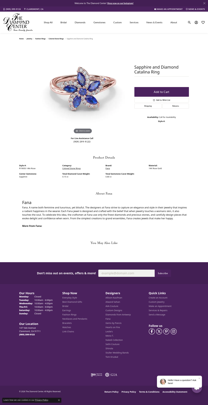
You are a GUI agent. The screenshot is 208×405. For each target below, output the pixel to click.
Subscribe (163, 273)
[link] (12, 9)
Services (134, 22)
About (173, 22)
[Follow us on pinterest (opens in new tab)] (166, 331)
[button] (189, 22)
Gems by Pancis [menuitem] (114, 323)
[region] (82, 89)
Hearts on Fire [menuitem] (113, 327)
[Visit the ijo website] (96, 375)
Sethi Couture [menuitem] (113, 344)
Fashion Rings (40, 39)
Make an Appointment (160, 306)
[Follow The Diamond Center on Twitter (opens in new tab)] (159, 331)
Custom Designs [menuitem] (114, 310)
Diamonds (80, 22)
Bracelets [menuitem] (67, 323)
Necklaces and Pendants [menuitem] (74, 318)
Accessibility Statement (175, 391)
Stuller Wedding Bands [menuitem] (117, 352)
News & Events (154, 22)
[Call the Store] (27, 334)
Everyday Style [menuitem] (69, 297)
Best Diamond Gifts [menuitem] (72, 301)
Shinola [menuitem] (109, 348)
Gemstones (99, 22)
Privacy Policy (128, 391)
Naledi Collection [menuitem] (114, 340)
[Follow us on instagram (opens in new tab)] (174, 331)
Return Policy (112, 391)
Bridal (63, 22)
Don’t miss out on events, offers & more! (66, 273)
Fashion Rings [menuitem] (69, 314)
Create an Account (158, 297)
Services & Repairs (158, 310)
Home (21, 39)
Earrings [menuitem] (66, 310)
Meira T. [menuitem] (110, 335)
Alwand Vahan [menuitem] (113, 301)
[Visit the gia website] (111, 375)
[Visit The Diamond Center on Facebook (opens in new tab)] (152, 331)
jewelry (29, 39)
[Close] (204, 3)
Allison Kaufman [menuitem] (114, 297)
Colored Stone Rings (56, 39)
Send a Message (157, 314)
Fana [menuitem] (108, 318)
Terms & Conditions (149, 391)
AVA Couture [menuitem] (112, 306)
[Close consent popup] (59, 400)
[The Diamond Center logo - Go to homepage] (18, 22)
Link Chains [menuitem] (68, 331)
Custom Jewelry (157, 301)
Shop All (48, 22)
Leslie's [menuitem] (109, 331)
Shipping (148, 106)
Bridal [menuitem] (65, 306)
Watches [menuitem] (66, 327)
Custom (117, 22)
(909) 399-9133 (81, 141)
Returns (175, 106)
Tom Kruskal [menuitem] (112, 356)
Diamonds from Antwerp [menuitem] (118, 314)
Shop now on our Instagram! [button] (120, 3)
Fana (108, 168)
